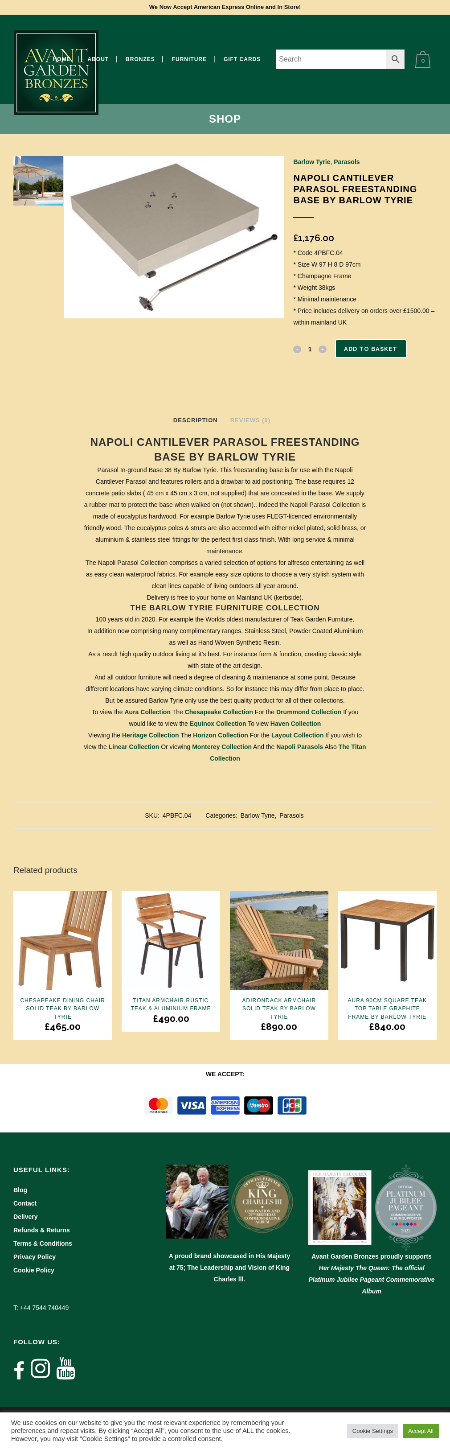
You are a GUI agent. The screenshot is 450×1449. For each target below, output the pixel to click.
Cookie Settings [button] (372, 1431)
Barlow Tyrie (311, 161)
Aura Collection (148, 712)
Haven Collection (295, 723)
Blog (20, 1190)
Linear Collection (134, 746)
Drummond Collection (308, 712)
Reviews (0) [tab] (250, 420)
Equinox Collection (218, 723)
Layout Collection (297, 735)
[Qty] (310, 348)
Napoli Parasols (299, 746)
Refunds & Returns (41, 1230)
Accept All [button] (421, 1431)
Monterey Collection (222, 746)
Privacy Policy (34, 1256)
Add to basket (372, 349)
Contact (25, 1203)
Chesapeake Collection (219, 712)
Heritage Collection (150, 735)
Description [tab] (195, 420)
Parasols (347, 161)
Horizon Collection (220, 735)
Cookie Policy (33, 1270)
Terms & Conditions (42, 1243)
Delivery (25, 1216)
